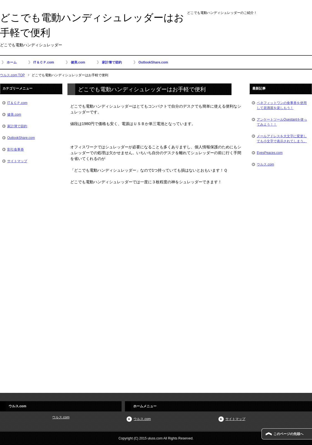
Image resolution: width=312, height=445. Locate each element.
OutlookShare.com (153, 62)
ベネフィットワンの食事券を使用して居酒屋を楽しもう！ (282, 105)
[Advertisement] (156, 237)
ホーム (12, 62)
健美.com (78, 62)
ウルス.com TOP (12, 75)
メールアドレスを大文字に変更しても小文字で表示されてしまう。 (282, 138)
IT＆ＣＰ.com (43, 62)
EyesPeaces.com (270, 153)
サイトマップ (17, 161)
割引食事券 (15, 149)
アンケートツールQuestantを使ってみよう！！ (282, 122)
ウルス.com (265, 164)
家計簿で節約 (112, 62)
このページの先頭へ (288, 434)
